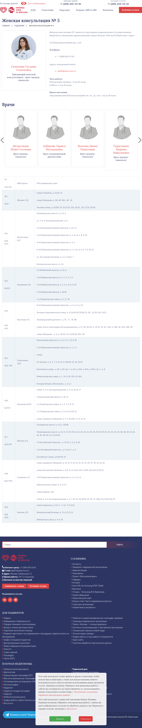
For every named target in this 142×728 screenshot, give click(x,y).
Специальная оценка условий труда (89, 630)
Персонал (64, 10)
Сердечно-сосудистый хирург (17, 691)
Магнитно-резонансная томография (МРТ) (23, 678)
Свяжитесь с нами (14, 586)
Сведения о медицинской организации (89, 567)
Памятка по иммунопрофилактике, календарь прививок (98, 618)
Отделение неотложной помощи (18, 630)
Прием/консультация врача (16, 669)
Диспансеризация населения (17, 643)
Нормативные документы (84, 607)
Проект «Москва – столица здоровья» (90, 624)
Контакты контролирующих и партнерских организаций (98, 627)
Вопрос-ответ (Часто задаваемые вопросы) (91, 601)
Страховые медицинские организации (90, 621)
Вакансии (76, 589)
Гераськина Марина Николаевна (121, 149)
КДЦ (33, 10)
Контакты (108, 10)
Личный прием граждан (83, 633)
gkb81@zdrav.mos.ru (67, 71)
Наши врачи (77, 573)
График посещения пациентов (17, 640)
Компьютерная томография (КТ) (18, 675)
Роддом (7, 618)
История (76, 583)
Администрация (79, 570)
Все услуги (8, 703)
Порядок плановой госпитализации (20, 624)
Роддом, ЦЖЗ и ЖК (86, 10)
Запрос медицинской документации (20, 646)
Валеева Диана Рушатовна (88, 147)
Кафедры (76, 579)
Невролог (8, 694)
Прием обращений (80, 595)
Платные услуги (130, 10)
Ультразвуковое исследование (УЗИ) (20, 681)
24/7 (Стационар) (18, 577)
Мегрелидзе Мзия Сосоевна (21, 147)
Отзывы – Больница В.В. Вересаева (88, 592)
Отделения (48, 10)
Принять (60, 719)
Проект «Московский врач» (84, 576)
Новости (7, 649)
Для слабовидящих (33, 3)
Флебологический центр (14, 697)
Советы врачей (10, 652)
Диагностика (9, 672)
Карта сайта (78, 640)
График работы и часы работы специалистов (93, 637)
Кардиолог (8, 688)
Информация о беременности (17, 621)
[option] (21, 138)
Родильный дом (80, 669)
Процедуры (9, 655)
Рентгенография (11, 685)
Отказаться (85, 719)
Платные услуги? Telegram (21, 714)
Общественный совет (82, 598)
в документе (71, 709)
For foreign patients (9, 3)
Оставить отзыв (38, 586)
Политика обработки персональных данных (92, 643)
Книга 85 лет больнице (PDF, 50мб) (87, 586)
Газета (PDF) (9, 658)
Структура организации (82, 604)
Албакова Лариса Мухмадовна (54, 147)
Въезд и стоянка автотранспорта (18, 627)
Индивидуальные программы (86, 672)
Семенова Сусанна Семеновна (23, 68)
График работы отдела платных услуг (20, 700)
